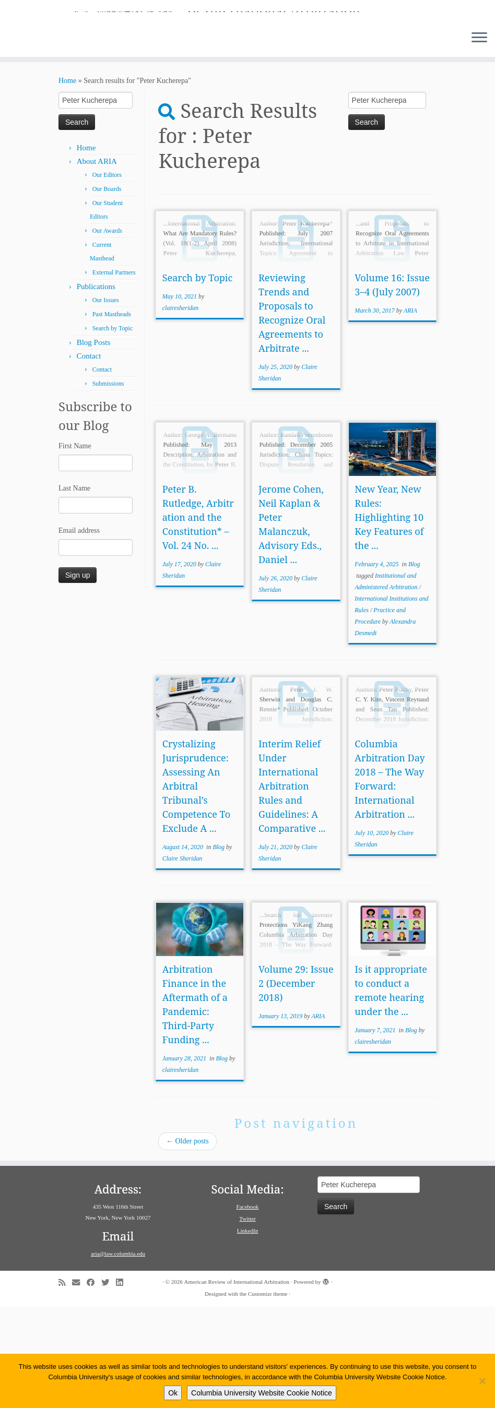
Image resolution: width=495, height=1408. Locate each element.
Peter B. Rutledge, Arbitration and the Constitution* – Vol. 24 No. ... (198, 618)
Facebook (248, 1308)
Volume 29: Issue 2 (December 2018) (296, 1084)
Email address (79, 632)
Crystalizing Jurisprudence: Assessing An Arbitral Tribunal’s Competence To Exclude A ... (196, 887)
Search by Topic (112, 429)
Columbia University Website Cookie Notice (261, 1393)
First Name (74, 547)
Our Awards (107, 332)
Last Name (74, 589)
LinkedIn (247, 1332)
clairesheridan (180, 409)
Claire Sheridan (182, 959)
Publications (96, 388)
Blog (414, 665)
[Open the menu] (479, 139)
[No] (482, 1381)
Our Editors (107, 276)
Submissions (108, 484)
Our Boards (107, 290)
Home (67, 182)
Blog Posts (94, 443)
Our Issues (105, 401)
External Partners (114, 373)
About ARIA (97, 262)
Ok (173, 1393)
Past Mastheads (111, 415)
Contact (89, 457)
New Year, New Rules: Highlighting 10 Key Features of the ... (389, 618)
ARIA (410, 411)
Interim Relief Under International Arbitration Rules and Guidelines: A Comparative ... (291, 887)
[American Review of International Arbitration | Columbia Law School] (247, 61)
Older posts (187, 1242)
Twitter (247, 1320)
